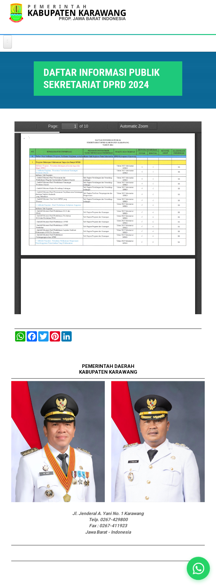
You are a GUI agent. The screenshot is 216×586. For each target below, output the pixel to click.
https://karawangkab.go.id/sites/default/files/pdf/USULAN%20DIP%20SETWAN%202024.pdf (108, 217)
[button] (198, 568)
